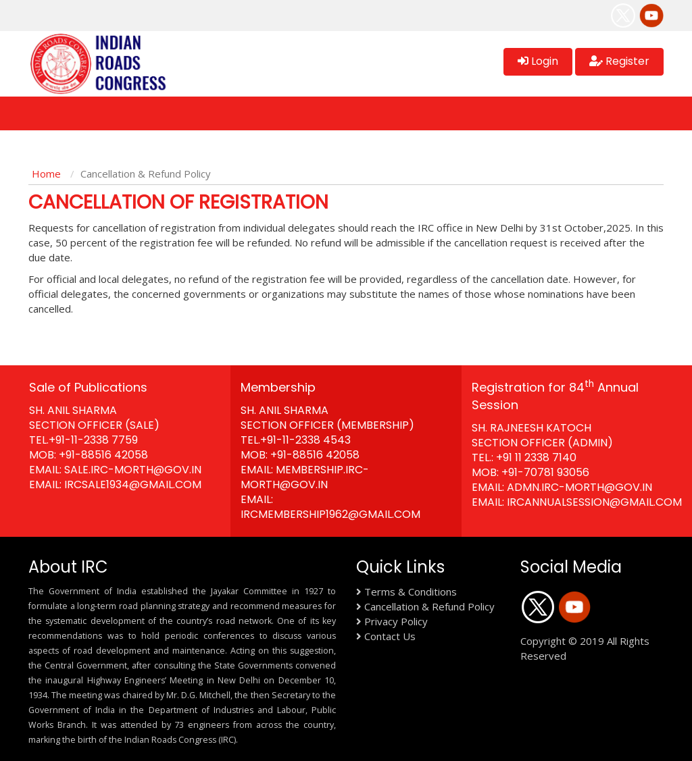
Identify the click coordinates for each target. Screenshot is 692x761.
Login (538, 61)
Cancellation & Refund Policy (429, 606)
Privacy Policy (396, 621)
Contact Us (390, 636)
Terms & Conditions (410, 591)
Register (619, 61)
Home (46, 173)
